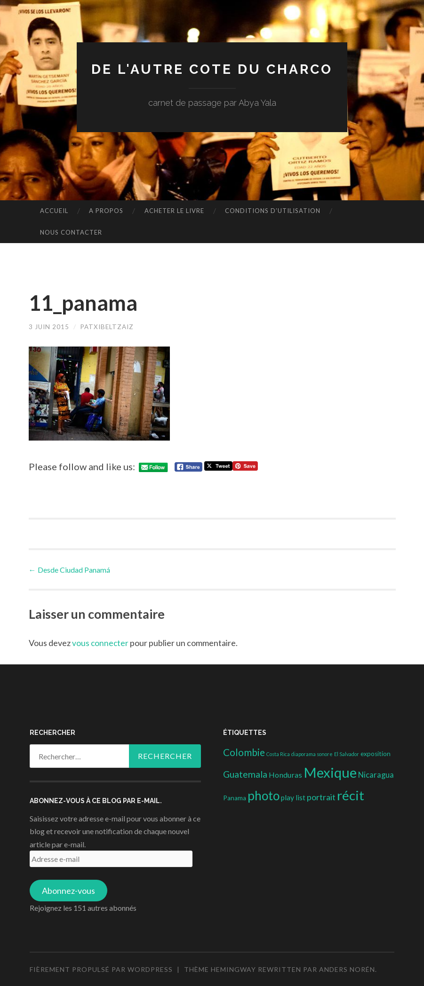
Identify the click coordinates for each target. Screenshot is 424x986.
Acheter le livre (174, 210)
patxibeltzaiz (109, 327)
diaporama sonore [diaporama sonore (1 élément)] (312, 754)
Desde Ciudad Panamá (69, 569)
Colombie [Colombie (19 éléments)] (244, 752)
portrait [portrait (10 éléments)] (321, 797)
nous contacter (71, 232)
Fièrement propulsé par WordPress (101, 969)
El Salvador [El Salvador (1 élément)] (346, 754)
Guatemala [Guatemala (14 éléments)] (245, 774)
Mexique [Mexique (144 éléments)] (330, 772)
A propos (106, 210)
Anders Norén (347, 969)
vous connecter (100, 642)
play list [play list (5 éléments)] (293, 797)
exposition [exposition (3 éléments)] (375, 753)
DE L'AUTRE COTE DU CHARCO (212, 69)
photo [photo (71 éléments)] (264, 795)
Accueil (54, 210)
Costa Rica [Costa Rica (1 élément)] (278, 754)
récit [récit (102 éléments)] (350, 795)
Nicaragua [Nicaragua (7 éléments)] (376, 775)
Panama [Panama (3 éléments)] (234, 798)
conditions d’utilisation (272, 210)
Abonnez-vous (68, 890)
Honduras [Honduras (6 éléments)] (285, 774)
